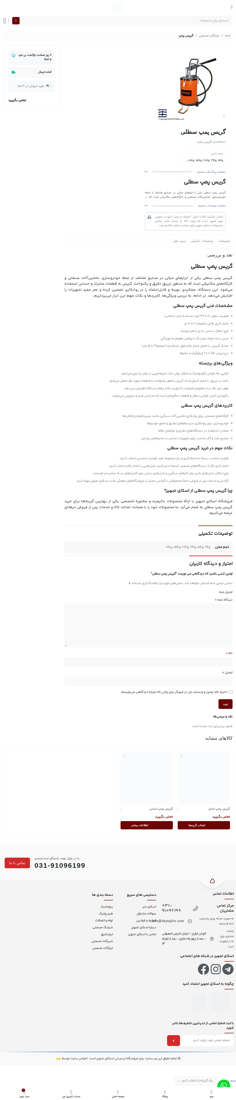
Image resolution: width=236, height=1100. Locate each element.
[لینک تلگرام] (228, 969)
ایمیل (227, 672)
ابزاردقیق (107, 934)
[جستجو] (122, 21)
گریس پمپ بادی (219, 808)
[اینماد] (221, 1002)
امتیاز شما (226, 592)
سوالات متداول (146, 913)
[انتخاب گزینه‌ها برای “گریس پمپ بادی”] (204, 825)
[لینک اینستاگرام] (215, 969)
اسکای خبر (149, 907)
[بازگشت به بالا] (212, 884)
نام (229, 653)
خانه (227, 35)
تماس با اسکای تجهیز (142, 934)
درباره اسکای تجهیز (143, 927)
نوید (58, 1058)
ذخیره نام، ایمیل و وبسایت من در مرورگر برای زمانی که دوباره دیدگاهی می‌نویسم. (174, 692)
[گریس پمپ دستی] (147, 778)
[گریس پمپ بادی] (204, 778)
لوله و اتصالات (104, 920)
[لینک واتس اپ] (223, 1086)
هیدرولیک (106, 913)
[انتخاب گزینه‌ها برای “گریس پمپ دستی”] (147, 825)
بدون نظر (179, 241)
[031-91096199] (195, 908)
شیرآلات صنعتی (102, 941)
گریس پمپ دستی (161, 808)
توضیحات (224, 241)
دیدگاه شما (224, 599)
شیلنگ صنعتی (103, 927)
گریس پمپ (186, 35)
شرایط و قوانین (146, 920)
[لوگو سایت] (118, 6)
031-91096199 (171, 908)
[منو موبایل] (232, 6)
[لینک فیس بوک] (203, 969)
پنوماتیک (106, 907)
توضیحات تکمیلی (202, 241)
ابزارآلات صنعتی (209, 35)
